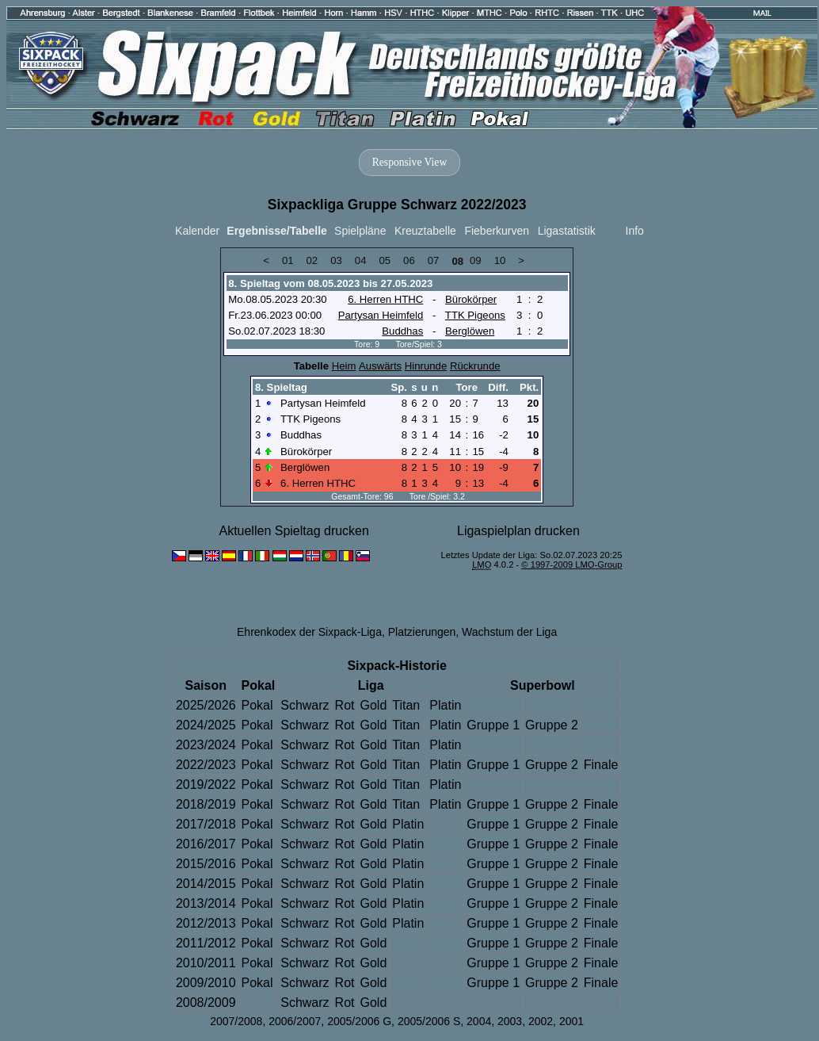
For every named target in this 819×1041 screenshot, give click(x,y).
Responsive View (409, 162)
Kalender (197, 230)
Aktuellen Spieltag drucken (293, 531)
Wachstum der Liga (509, 632)
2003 (509, 1021)
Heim (344, 366)
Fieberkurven (496, 230)
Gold (373, 705)
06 (409, 260)
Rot (345, 705)
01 (288, 260)
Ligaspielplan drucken (518, 531)
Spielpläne (360, 230)
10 (500, 260)
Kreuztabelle (425, 230)
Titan (406, 705)
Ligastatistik (567, 230)
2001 (571, 1021)
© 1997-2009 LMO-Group (571, 564)
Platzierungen (422, 632)
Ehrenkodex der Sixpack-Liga (309, 632)
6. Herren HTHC (385, 299)
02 (312, 260)
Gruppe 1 (493, 725)
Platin (445, 705)
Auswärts (380, 366)
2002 (540, 1021)
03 (336, 260)
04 (361, 260)
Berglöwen (469, 331)
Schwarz (304, 705)
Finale (601, 764)
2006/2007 (295, 1021)
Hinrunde (426, 366)
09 (476, 260)
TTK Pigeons (475, 315)
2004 (479, 1021)
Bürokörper (471, 299)
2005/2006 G (359, 1021)
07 (434, 260)
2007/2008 (236, 1021)
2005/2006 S (429, 1021)
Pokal (257, 705)
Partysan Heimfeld (381, 315)
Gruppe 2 (551, 725)
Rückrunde (475, 366)
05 (384, 260)
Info (635, 230)
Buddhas (402, 331)
